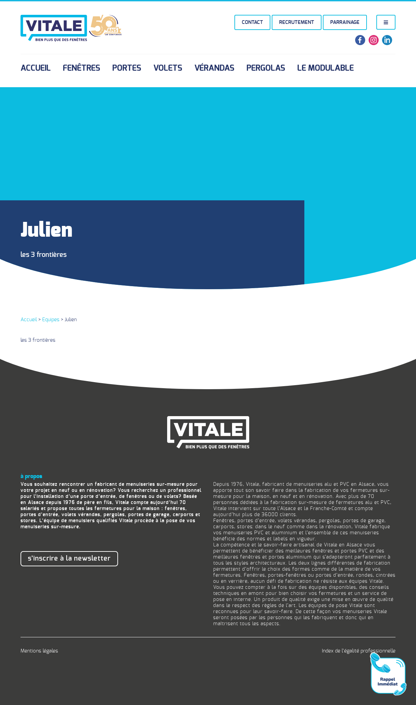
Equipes (51, 319)
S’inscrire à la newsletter (69, 558)
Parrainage (345, 22)
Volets (167, 68)
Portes (126, 68)
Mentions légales (39, 650)
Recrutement (296, 22)
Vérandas (214, 68)
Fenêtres (81, 68)
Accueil (36, 68)
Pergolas (266, 68)
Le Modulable (325, 68)
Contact (252, 22)
